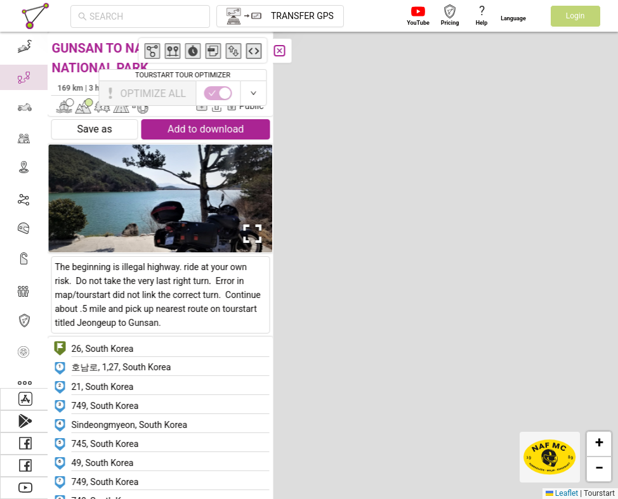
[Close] (282, 50)
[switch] (563, 93)
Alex (257, 87)
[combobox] (145, 16)
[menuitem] (25, 47)
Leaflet (562, 493)
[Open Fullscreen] (252, 234)
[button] (304, 126)
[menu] (25, 210)
